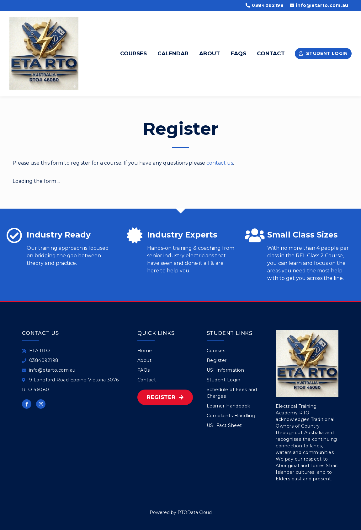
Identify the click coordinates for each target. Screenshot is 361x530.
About (209, 53)
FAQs (238, 53)
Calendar (172, 53)
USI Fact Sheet (224, 425)
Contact (271, 53)
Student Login (224, 380)
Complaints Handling (231, 415)
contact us (219, 163)
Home (144, 350)
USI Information (225, 370)
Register (217, 360)
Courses (133, 53)
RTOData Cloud (195, 512)
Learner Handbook (228, 406)
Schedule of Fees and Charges (232, 393)
